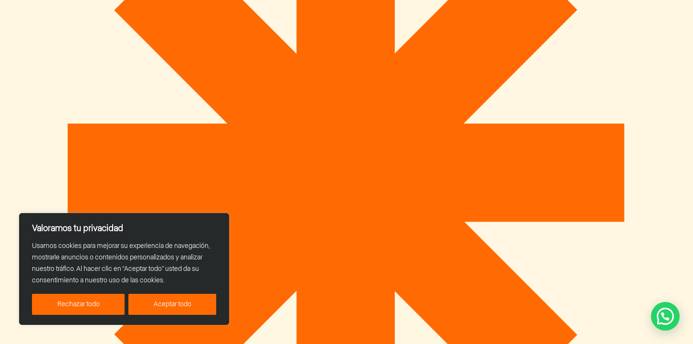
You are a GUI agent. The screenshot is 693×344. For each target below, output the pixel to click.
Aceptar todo (172, 304)
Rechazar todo (78, 304)
